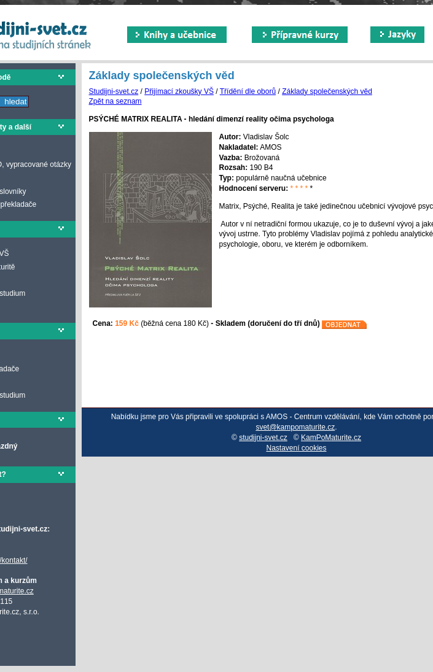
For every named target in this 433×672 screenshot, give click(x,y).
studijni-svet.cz (263, 437)
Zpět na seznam (115, 101)
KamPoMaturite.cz (331, 437)
